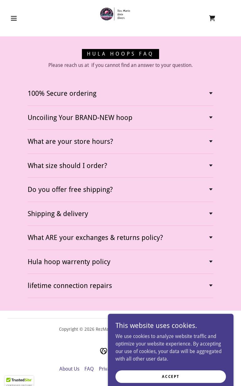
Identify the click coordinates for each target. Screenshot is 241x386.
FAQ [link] (89, 369)
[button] (14, 18)
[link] (115, 17)
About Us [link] (69, 369)
